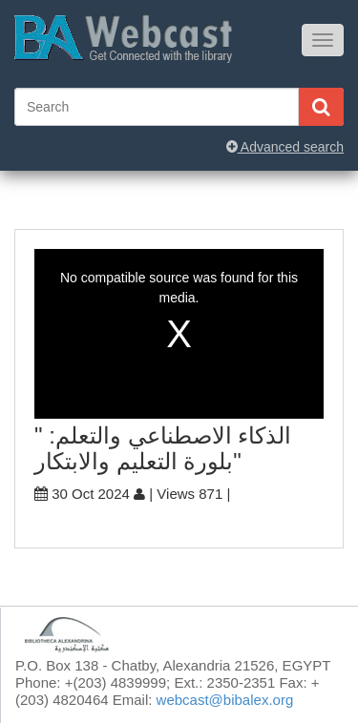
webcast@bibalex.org (225, 700)
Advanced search (285, 147)
